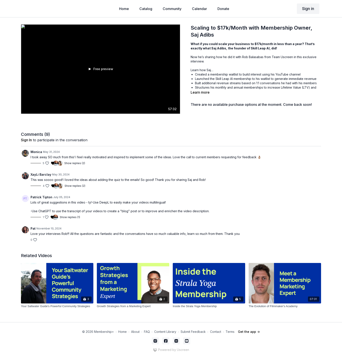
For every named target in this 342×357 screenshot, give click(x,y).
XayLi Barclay (41, 174)
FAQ (147, 331)
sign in (26, 140)
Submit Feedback (193, 331)
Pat (33, 228)
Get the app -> (249, 331)
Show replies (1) (70, 217)
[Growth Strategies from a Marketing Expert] (133, 306)
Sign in (308, 8)
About (135, 331)
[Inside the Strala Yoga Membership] (209, 306)
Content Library (165, 331)
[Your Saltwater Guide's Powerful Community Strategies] (57, 306)
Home (122, 331)
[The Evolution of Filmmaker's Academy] (285, 306)
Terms (230, 331)
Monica (36, 152)
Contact (215, 331)
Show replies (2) (74, 163)
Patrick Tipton (41, 197)
